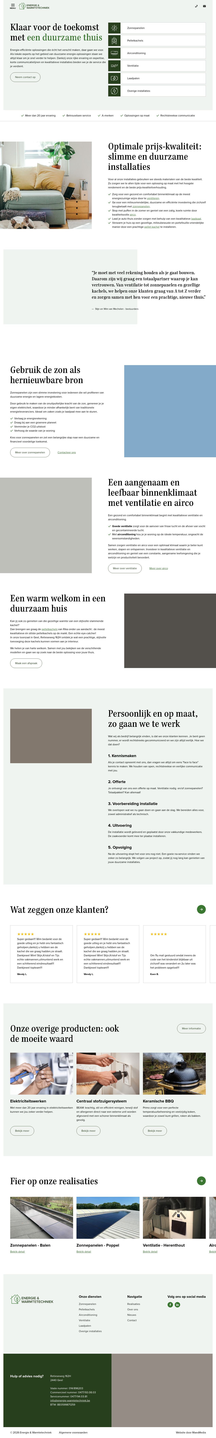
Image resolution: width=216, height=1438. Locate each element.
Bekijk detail (17, 1252)
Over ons (132, 1309)
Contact (132, 1320)
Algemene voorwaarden (73, 1432)
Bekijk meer (22, 1131)
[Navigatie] (13, 6)
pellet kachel (152, 227)
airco (133, 215)
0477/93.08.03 (87, 1392)
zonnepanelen (141, 206)
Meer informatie (191, 1028)
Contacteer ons (67, 452)
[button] (201, 909)
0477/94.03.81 (78, 1396)
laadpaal (196, 219)
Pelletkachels (87, 1309)
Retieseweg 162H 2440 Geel (60, 1378)
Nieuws (131, 1315)
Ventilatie (84, 1320)
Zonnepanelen (87, 1304)
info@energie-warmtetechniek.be (70, 1400)
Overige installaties (90, 1331)
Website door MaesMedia (191, 1432)
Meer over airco (158, 568)
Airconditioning (88, 1315)
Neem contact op (25, 77)
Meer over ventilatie (125, 568)
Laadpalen (85, 1326)
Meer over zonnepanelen (30, 452)
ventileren (153, 198)
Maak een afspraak (26, 663)
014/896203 (76, 1388)
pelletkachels (49, 629)
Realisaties (133, 1304)
